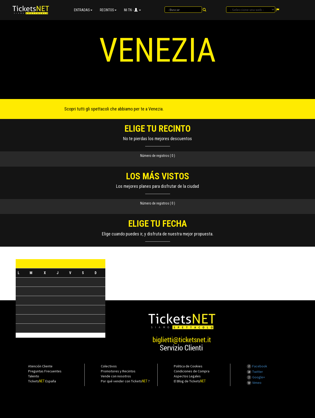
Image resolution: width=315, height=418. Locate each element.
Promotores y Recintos (118, 371)
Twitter (255, 371)
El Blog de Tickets (190, 381)
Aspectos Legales (187, 376)
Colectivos (109, 366)
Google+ (256, 377)
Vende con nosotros (116, 376)
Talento (33, 376)
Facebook (257, 366)
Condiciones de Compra (191, 371)
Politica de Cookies (188, 366)
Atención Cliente (40, 366)
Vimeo (254, 382)
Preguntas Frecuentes (45, 371)
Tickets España (42, 381)
